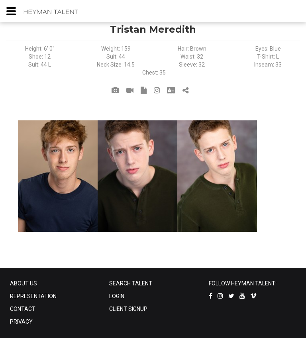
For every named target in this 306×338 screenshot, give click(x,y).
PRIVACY (21, 321)
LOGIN (116, 296)
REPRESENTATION (33, 296)
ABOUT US (23, 283)
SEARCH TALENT (130, 283)
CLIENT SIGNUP (128, 309)
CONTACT (22, 309)
